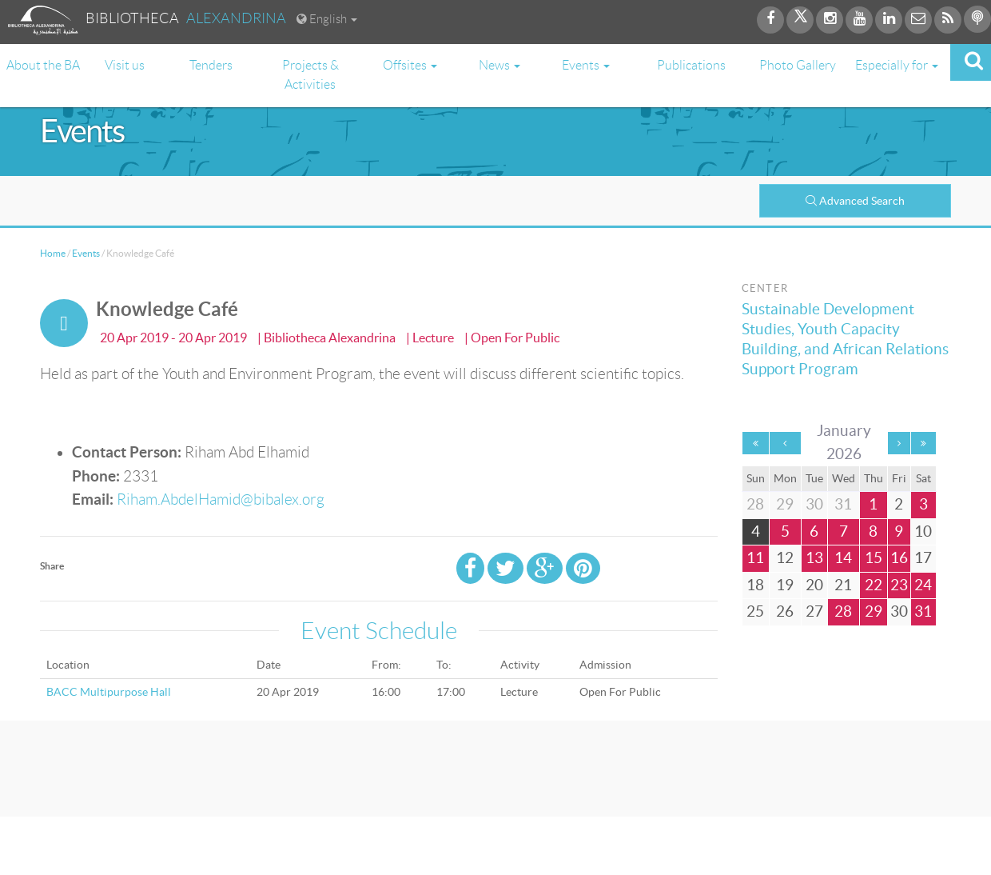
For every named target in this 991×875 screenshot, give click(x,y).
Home (53, 253)
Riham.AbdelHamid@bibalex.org (220, 499)
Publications (691, 65)
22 (873, 585)
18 (755, 585)
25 (755, 611)
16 (899, 557)
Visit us (125, 65)
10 (923, 531)
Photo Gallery (797, 65)
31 (923, 611)
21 (843, 585)
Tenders (211, 65)
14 (843, 557)
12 (785, 557)
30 (899, 611)
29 (873, 611)
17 (923, 557)
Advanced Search (855, 200)
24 (923, 585)
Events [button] (586, 65)
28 (843, 611)
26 (785, 611)
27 (814, 611)
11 (755, 557)
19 (785, 585)
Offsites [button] (410, 65)
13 (814, 557)
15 (873, 557)
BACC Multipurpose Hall (108, 691)
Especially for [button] (896, 65)
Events (86, 253)
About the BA (43, 65)
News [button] (499, 65)
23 (899, 585)
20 (814, 585)
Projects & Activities (310, 74)
